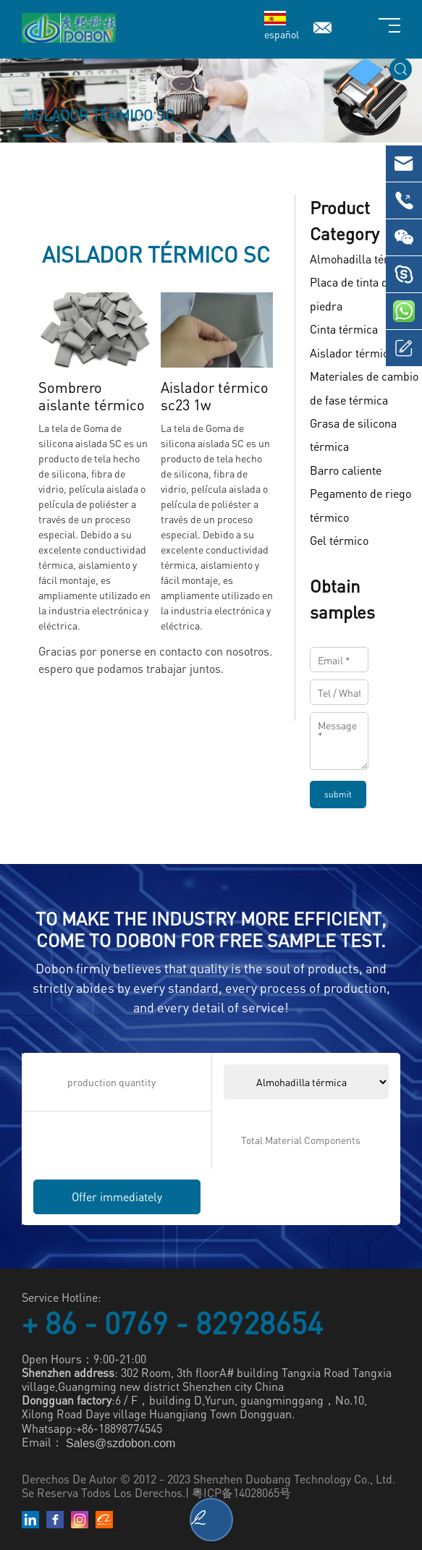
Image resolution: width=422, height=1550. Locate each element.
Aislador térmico (352, 352)
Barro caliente (345, 470)
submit (338, 794)
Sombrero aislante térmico (91, 395)
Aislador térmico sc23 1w (215, 395)
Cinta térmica (344, 329)
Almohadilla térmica (361, 258)
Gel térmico (339, 540)
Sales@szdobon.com (120, 1443)
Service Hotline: (61, 1297)
